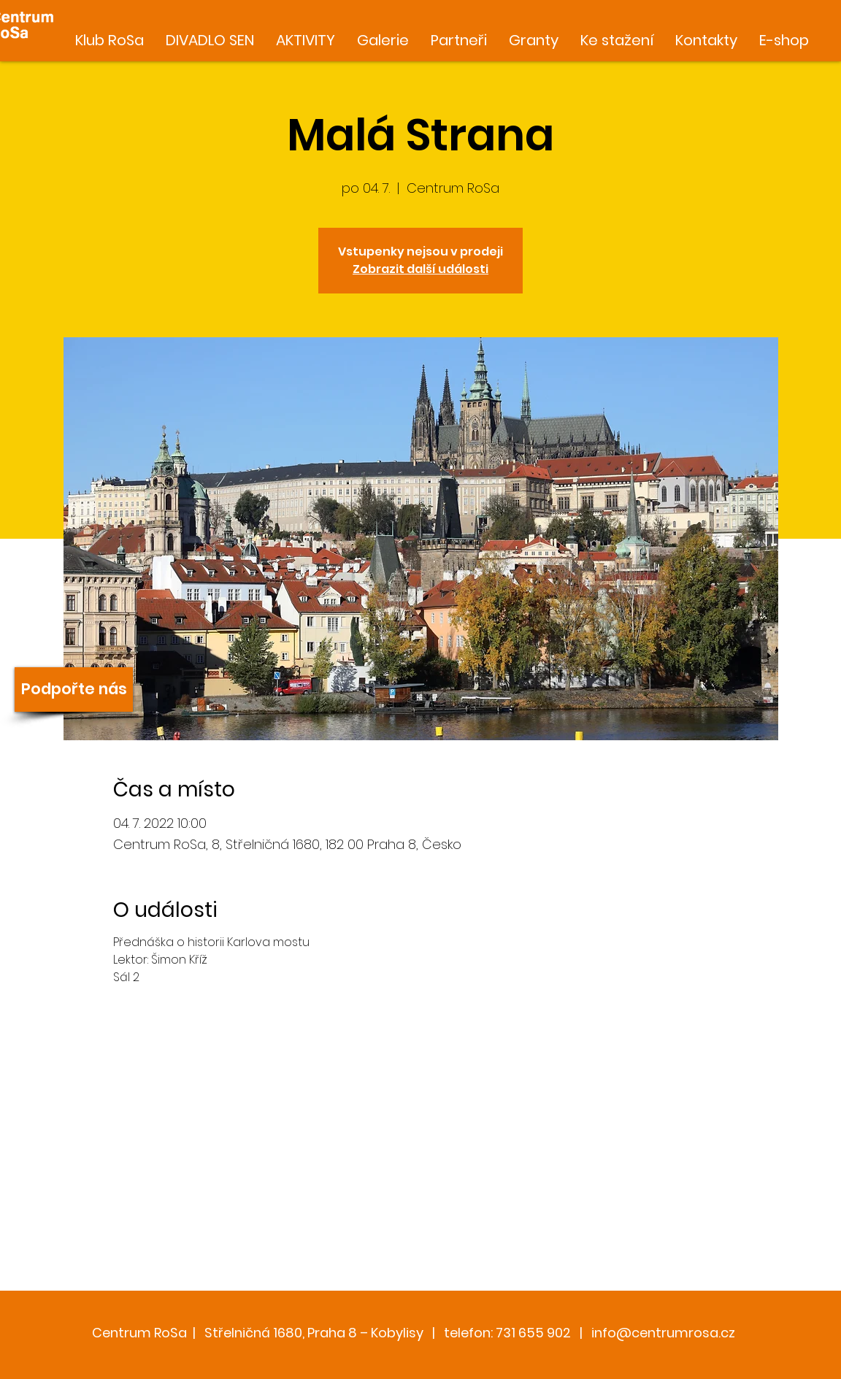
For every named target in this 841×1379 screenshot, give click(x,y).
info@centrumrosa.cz (663, 1333)
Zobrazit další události (420, 269)
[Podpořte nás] (74, 689)
